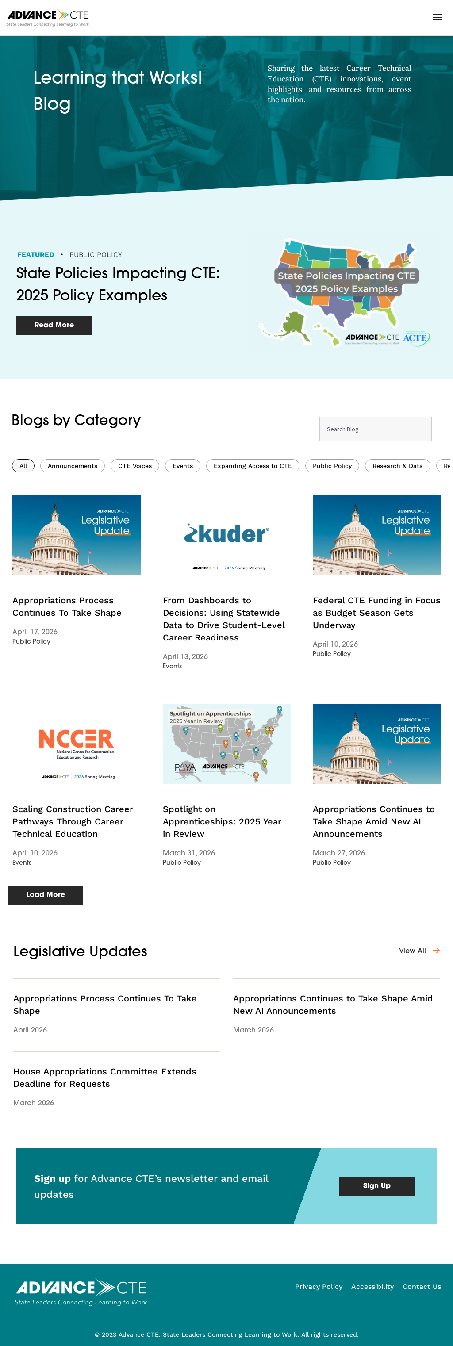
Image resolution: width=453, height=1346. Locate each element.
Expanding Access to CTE (253, 610)
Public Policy (95, 254)
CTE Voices (135, 610)
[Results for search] (375, 597)
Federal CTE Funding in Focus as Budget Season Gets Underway (377, 757)
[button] (437, 17)
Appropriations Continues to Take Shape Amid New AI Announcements (374, 966)
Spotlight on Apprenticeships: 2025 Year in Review (222, 966)
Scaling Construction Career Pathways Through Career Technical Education (72, 966)
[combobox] (375, 573)
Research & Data (397, 610)
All (23, 610)
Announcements (72, 610)
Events (183, 610)
